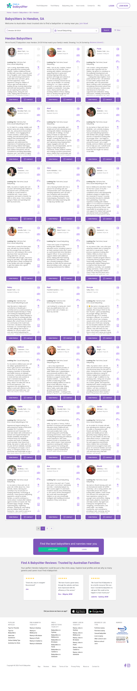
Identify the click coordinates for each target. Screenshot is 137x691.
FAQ (99, 6)
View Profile (13, 99)
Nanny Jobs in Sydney (77, 629)
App (39, 666)
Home (9, 13)
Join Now (123, 6)
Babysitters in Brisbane (55, 641)
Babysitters (23, 13)
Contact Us (91, 6)
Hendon (36, 13)
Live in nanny (98, 636)
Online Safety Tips (14, 640)
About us (86, 666)
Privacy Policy (75, 666)
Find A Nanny (55, 6)
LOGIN (84, 549)
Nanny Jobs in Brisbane (77, 639)
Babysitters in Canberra (55, 651)
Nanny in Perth (34, 638)
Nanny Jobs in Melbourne (77, 634)
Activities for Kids (14, 643)
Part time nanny (99, 630)
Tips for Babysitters (12, 632)
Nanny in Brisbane (36, 635)
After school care (100, 639)
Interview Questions (11, 636)
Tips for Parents (13, 628)
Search (15, 13)
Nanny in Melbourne (33, 632)
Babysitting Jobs (67, 6)
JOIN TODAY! (53, 549)
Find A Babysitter (42, 6)
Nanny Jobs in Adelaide (77, 653)
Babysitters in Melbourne (55, 636)
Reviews (46, 666)
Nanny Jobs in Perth (77, 644)
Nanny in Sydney (35, 628)
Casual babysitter (100, 633)
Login (111, 6)
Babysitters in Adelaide (55, 655)
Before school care (99, 642)
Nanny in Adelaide (36, 643)
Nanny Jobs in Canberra (77, 648)
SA (30, 13)
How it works (80, 6)
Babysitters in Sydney (55, 631)
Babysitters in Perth (55, 646)
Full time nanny (99, 628)
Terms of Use (63, 666)
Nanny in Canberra (36, 641)
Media (54, 666)
